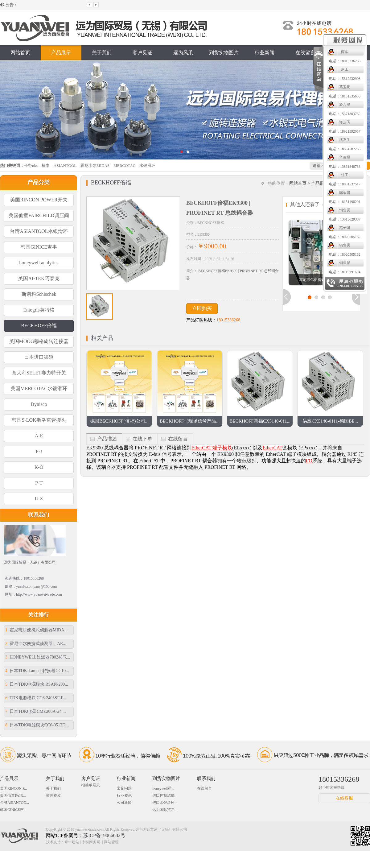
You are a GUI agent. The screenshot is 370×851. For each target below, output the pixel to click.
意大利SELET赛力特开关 (39, 372)
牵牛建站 (71, 842)
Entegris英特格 (38, 309)
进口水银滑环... (164, 802)
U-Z (39, 498)
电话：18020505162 (211, 237)
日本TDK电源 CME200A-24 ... (35, 711)
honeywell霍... (163, 788)
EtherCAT (272, 447)
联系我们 (346, 52)
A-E (39, 435)
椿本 (46, 165)
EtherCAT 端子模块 (211, 447)
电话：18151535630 (211, 96)
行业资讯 (124, 795)
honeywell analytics (39, 262)
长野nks (31, 165)
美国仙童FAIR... (13, 795)
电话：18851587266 (211, 149)
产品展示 (61, 52)
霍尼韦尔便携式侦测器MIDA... (36, 630)
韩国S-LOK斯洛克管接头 (39, 420)
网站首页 (20, 52)
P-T (39, 482)
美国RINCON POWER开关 (38, 199)
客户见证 (142, 52)
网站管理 (111, 842)
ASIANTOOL (65, 165)
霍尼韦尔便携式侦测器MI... (321, 280)
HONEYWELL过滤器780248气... (37, 657)
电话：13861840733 (211, 166)
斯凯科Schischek (39, 294)
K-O (39, 467)
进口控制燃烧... (164, 795)
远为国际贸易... (164, 810)
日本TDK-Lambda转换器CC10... (37, 670)
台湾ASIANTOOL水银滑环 (39, 231)
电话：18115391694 (211, 272)
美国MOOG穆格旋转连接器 (39, 341)
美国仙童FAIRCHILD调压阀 (39, 215)
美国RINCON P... (13, 788)
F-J (39, 451)
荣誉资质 (53, 795)
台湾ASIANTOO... (14, 802)
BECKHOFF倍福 (39, 325)
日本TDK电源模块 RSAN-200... (36, 684)
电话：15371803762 (211, 114)
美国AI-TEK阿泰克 (38, 278)
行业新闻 (264, 52)
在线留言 (305, 52)
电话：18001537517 (211, 184)
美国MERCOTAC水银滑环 (38, 388)
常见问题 (124, 788)
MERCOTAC (124, 165)
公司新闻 (124, 802)
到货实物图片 (166, 778)
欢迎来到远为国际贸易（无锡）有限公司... (51, 4)
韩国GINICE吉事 (39, 247)
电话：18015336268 (211, 61)
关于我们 (102, 52)
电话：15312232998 (211, 78)
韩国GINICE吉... (13, 810)
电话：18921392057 (211, 131)
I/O (309, 460)
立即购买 (202, 308)
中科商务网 (91, 842)
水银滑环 (147, 165)
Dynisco (39, 404)
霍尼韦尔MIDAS (94, 165)
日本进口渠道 (39, 357)
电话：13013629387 (211, 219)
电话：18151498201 (211, 202)
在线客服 (344, 798)
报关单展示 (90, 785)
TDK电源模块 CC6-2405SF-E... (36, 698)
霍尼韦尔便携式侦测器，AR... (35, 643)
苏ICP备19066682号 (104, 835)
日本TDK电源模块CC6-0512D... (37, 725)
